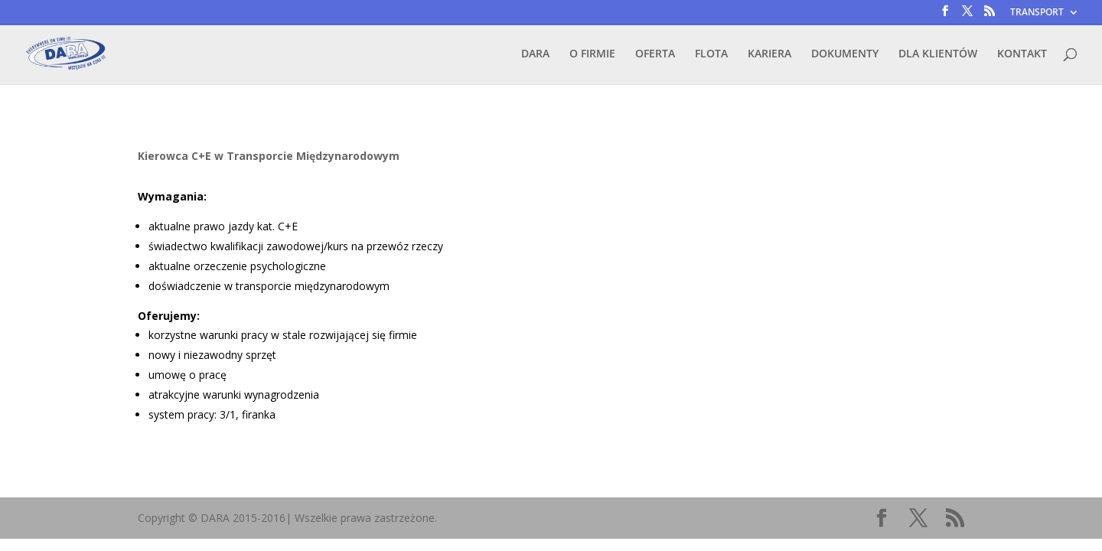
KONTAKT (1022, 54)
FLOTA (711, 54)
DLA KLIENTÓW (937, 54)
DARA (535, 54)
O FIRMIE (592, 54)
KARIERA (769, 54)
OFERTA (655, 54)
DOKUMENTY (845, 54)
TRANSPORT (1037, 13)
